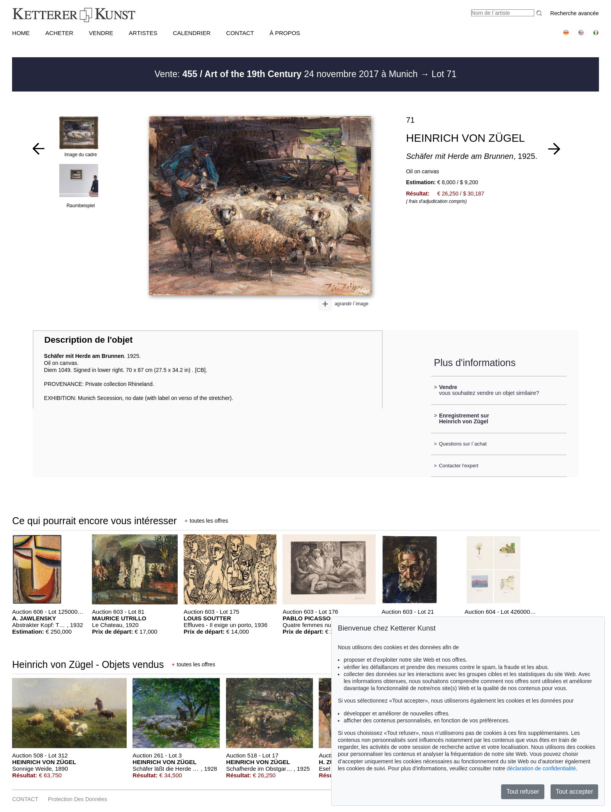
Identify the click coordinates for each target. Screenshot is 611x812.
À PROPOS (285, 33)
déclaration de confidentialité (541, 768)
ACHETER (59, 33)
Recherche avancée (574, 13)
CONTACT (240, 33)
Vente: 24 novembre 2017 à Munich (287, 74)
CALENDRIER (192, 33)
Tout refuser (522, 791)
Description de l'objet (88, 340)
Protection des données (77, 799)
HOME (21, 33)
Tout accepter (574, 791)
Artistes (143, 33)
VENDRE (101, 33)
